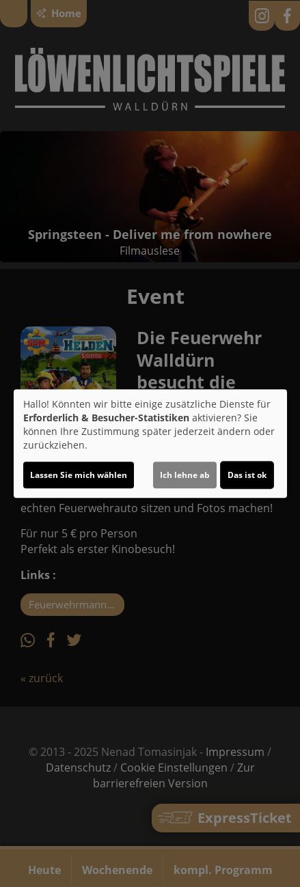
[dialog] (150, 443)
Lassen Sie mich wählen (78, 475)
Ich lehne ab (185, 475)
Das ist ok (247, 475)
